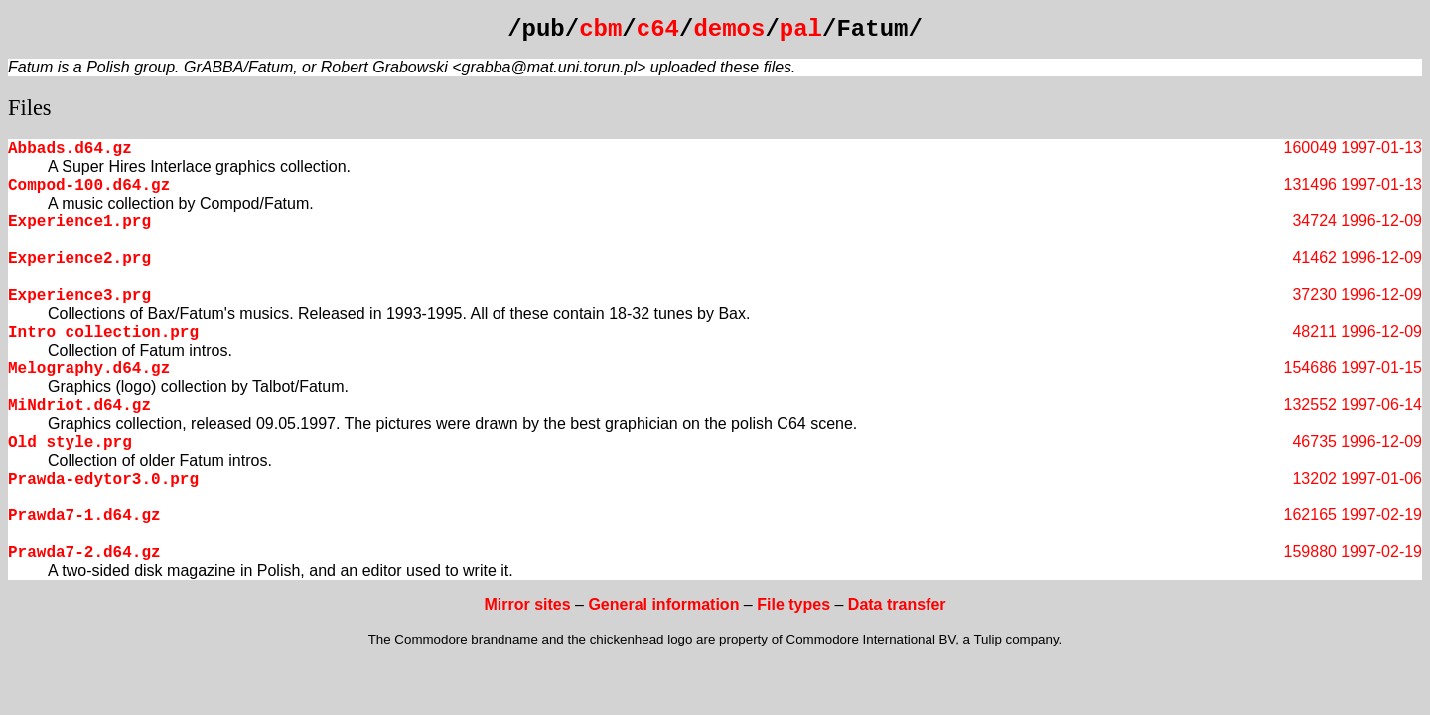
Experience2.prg (79, 259)
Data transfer (897, 604)
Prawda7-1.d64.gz (84, 516)
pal (801, 29)
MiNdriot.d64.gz (79, 406)
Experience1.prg (79, 222)
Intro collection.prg (103, 333)
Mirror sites (527, 604)
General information (663, 604)
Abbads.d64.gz (70, 149)
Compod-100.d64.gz (89, 186)
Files (30, 107)
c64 (658, 29)
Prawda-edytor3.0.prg (103, 480)
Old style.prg (70, 443)
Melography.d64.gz (89, 369)
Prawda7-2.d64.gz (84, 553)
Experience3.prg (79, 296)
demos (729, 29)
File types (793, 604)
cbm (600, 29)
